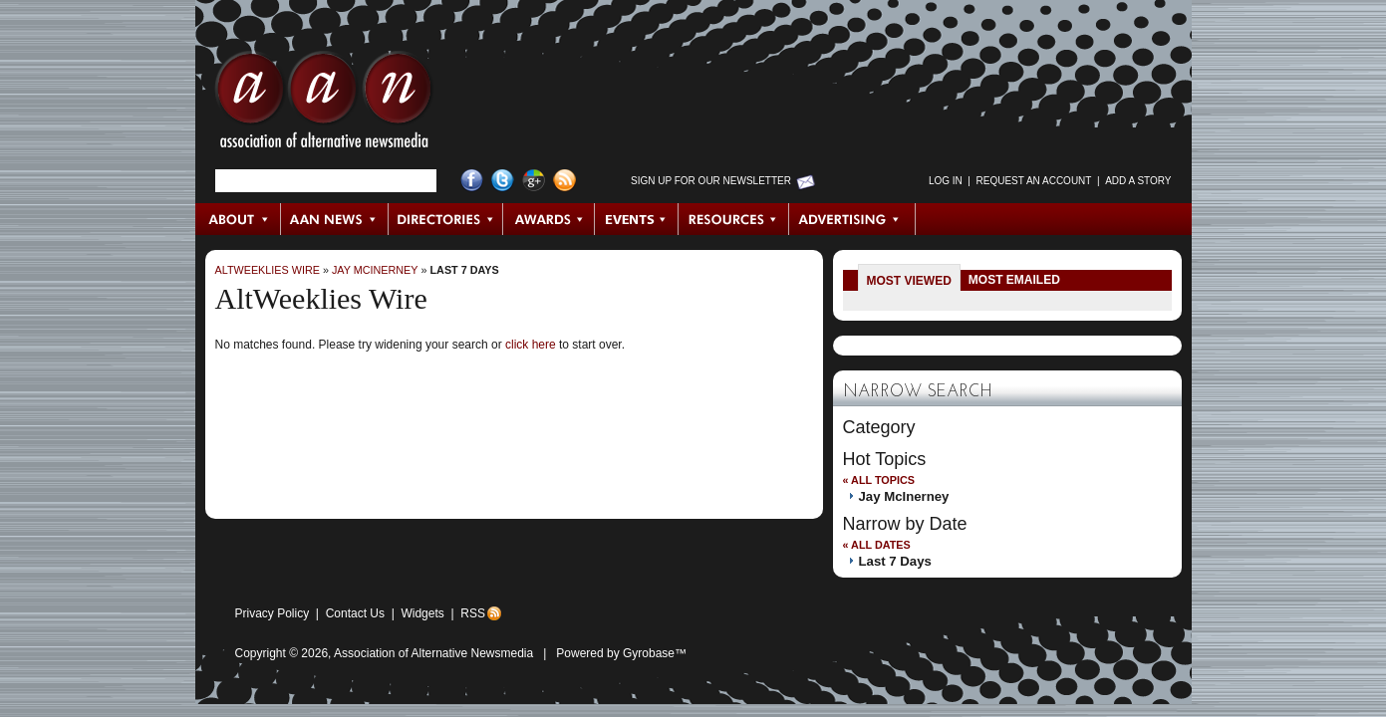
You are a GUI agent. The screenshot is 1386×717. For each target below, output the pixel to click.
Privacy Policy (272, 613)
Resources (734, 219)
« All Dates (877, 545)
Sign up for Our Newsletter (711, 180)
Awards (549, 219)
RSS (472, 613)
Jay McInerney (375, 270)
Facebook (471, 180)
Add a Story (1138, 180)
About (238, 219)
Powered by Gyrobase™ (621, 653)
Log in (946, 180)
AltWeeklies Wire (267, 270)
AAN (323, 104)
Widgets (422, 613)
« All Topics (879, 480)
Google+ (533, 180)
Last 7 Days (464, 270)
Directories (446, 219)
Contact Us (355, 613)
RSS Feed (564, 180)
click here (530, 345)
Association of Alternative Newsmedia (433, 653)
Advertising (852, 219)
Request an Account (1034, 180)
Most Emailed (1014, 280)
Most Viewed (909, 281)
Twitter (502, 180)
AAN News (335, 219)
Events (637, 219)
